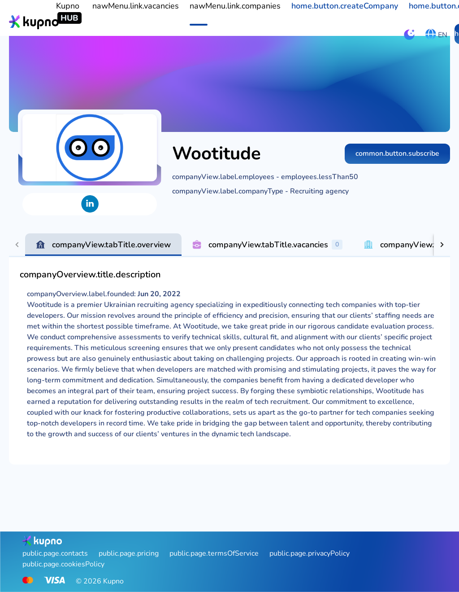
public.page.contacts (55, 553)
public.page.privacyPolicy (309, 553)
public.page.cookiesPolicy (63, 564)
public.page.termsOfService (214, 553)
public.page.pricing (129, 553)
